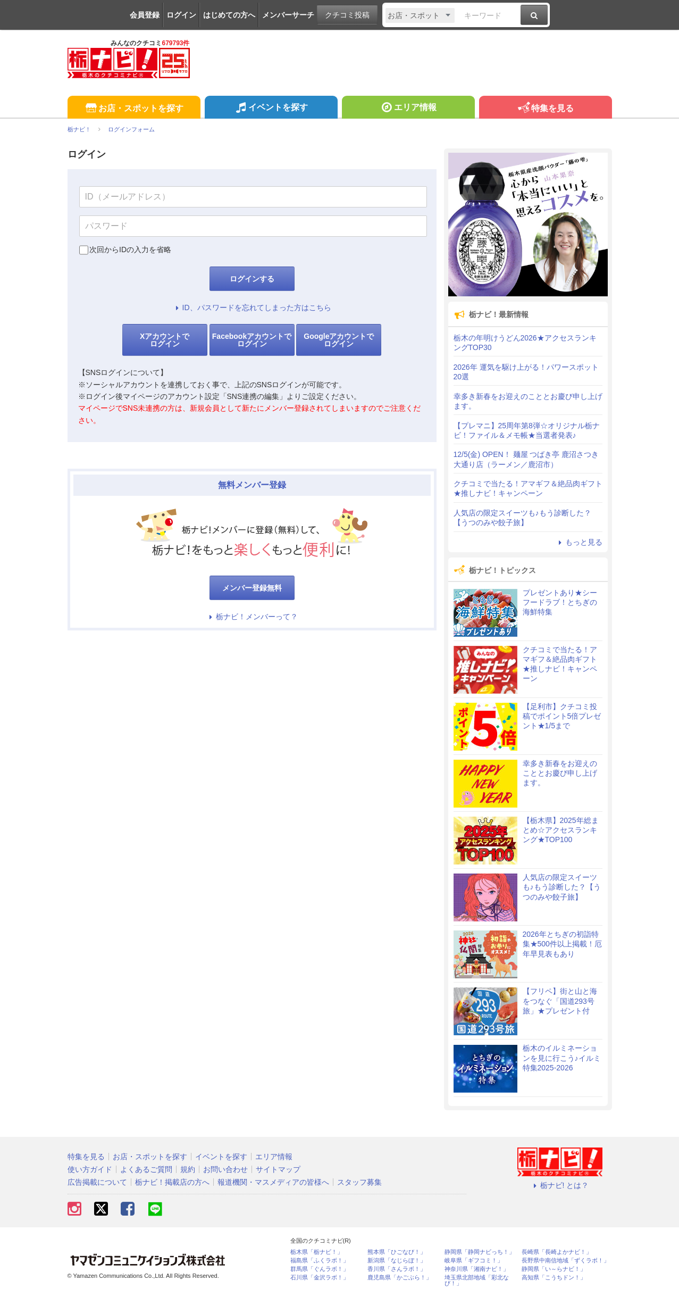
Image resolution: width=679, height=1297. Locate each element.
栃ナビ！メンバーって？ (252, 616)
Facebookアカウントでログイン (251, 340)
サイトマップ (278, 1169)
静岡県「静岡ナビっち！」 (480, 1252)
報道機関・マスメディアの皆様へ (273, 1182)
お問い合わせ (225, 1169)
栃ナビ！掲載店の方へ (172, 1182)
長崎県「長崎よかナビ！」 (557, 1252)
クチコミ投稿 (347, 15)
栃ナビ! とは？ (560, 1185)
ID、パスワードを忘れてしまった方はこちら (252, 307)
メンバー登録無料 (252, 588)
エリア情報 (408, 108)
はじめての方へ (229, 15)
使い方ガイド (90, 1169)
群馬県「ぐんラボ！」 (319, 1269)
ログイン (181, 15)
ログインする (252, 279)
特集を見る (545, 108)
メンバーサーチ (288, 15)
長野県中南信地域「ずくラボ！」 (565, 1260)
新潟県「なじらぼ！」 (396, 1260)
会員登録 (145, 15)
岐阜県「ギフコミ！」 (474, 1260)
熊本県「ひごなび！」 (396, 1252)
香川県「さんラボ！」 (396, 1269)
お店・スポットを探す (133, 108)
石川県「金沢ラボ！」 (319, 1278)
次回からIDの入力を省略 (130, 249)
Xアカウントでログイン (164, 340)
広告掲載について (97, 1182)
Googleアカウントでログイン (339, 340)
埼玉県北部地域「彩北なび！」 (477, 1280)
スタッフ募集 (359, 1182)
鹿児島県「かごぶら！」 (399, 1278)
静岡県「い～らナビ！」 (554, 1269)
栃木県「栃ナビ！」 (316, 1252)
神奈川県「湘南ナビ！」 (477, 1269)
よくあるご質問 (146, 1169)
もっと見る (579, 542)
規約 (187, 1169)
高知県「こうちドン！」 (554, 1278)
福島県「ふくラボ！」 (319, 1260)
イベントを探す (271, 108)
